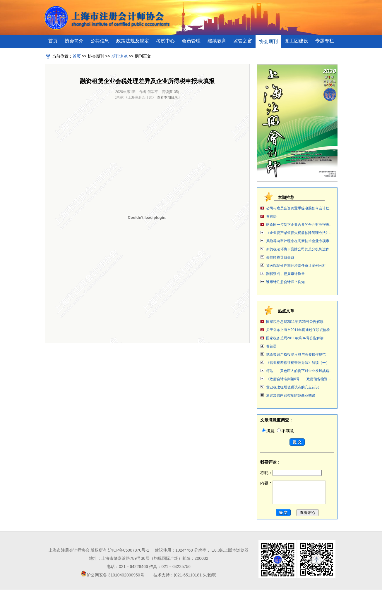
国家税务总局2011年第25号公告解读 (294, 322)
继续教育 (217, 40)
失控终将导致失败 (280, 257)
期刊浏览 (119, 56)
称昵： (291, 472)
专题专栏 (324, 40)
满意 (268, 430)
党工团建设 (296, 40)
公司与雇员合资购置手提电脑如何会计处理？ (301, 208)
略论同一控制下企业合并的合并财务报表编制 (301, 225)
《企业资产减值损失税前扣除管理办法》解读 (301, 233)
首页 (53, 40)
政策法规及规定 (132, 40)
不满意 (285, 430)
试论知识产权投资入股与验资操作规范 (296, 354)
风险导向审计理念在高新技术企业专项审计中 (301, 241)
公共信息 (99, 40)
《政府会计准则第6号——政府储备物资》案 (300, 379)
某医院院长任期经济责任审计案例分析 (296, 266)
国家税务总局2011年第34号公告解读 (294, 338)
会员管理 (191, 40)
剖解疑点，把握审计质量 (285, 274)
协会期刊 (268, 41)
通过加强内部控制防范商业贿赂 (290, 395)
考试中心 (165, 40)
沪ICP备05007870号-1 (128, 554)
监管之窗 (242, 40)
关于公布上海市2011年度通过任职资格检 (298, 330)
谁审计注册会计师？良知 (285, 282)
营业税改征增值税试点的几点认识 (292, 387)
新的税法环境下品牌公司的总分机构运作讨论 (301, 249)
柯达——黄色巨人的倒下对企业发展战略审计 (301, 371)
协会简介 (74, 40)
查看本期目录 (167, 97)
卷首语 (271, 216)
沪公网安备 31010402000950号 (115, 579)
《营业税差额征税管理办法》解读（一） (297, 363)
